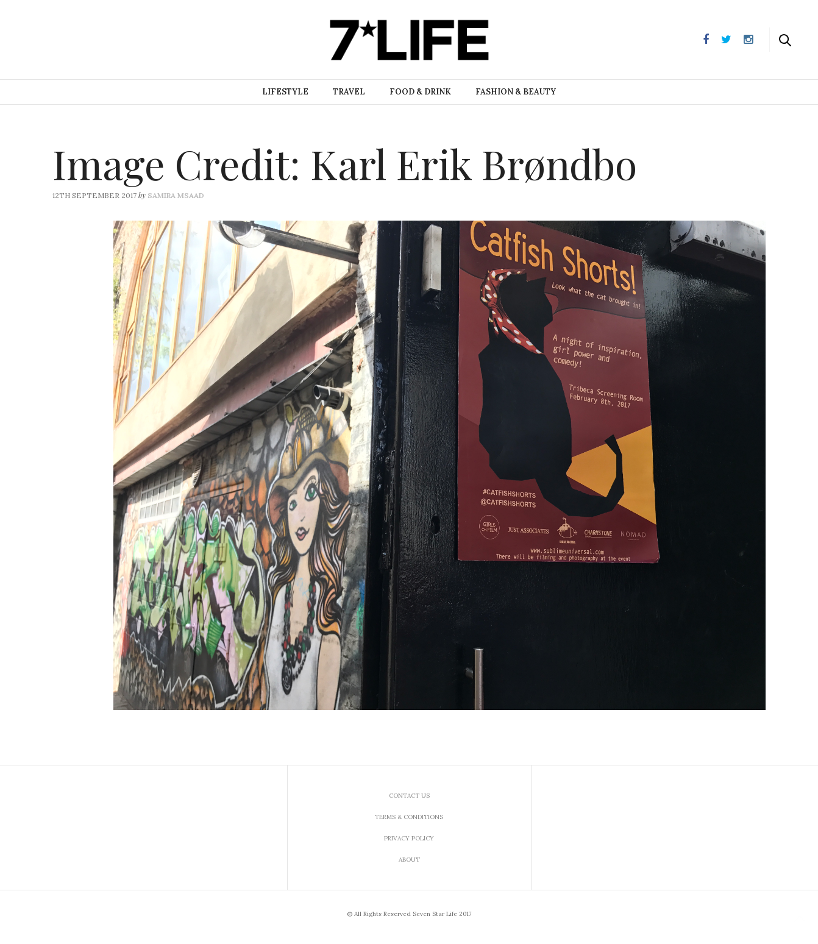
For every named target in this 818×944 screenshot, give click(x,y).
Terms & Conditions (409, 817)
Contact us (409, 796)
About (409, 860)
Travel (349, 92)
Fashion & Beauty (515, 92)
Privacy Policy (409, 838)
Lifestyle (285, 92)
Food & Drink (420, 92)
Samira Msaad (176, 195)
